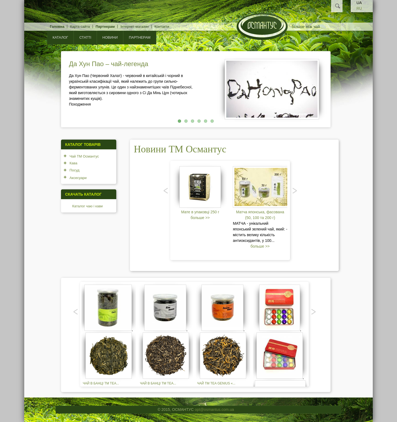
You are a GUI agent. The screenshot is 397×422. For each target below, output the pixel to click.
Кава (73, 163)
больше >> (200, 217)
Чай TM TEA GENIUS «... (216, 383)
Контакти (161, 26)
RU (359, 8)
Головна (57, 26)
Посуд (74, 170)
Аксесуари (78, 178)
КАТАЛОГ (60, 37)
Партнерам (105, 26)
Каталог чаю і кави (87, 206)
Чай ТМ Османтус (84, 156)
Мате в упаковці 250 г (200, 212)
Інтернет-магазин (134, 26)
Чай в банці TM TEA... (101, 383)
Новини (110, 37)
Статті (85, 37)
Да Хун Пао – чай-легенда (108, 63)
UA (359, 3)
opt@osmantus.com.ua (214, 409)
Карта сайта (80, 26)
